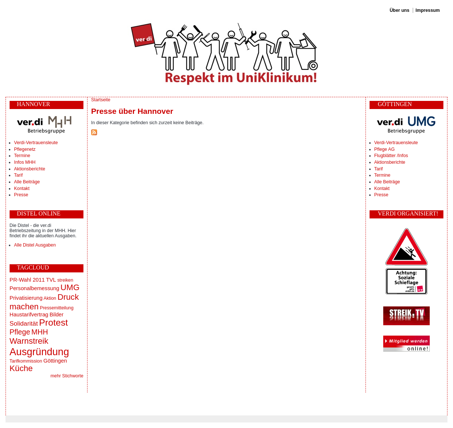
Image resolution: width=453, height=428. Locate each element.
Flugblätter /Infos (391, 155)
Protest (53, 322)
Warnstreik (29, 341)
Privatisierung (26, 298)
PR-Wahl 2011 (27, 280)
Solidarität (24, 323)
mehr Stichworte (67, 375)
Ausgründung (39, 351)
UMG (70, 287)
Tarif (18, 175)
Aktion (50, 298)
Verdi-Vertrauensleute (36, 142)
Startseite (100, 99)
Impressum (428, 10)
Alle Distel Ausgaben (35, 245)
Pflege (20, 332)
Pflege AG (384, 149)
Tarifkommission (26, 361)
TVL (51, 280)
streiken (65, 280)
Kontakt (22, 188)
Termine (22, 155)
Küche (21, 368)
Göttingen (55, 361)
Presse (21, 194)
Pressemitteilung (56, 307)
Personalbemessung (34, 288)
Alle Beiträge (27, 181)
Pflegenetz (24, 149)
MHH (39, 332)
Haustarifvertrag (29, 314)
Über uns (399, 10)
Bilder (56, 314)
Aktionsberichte (29, 168)
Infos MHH (24, 162)
